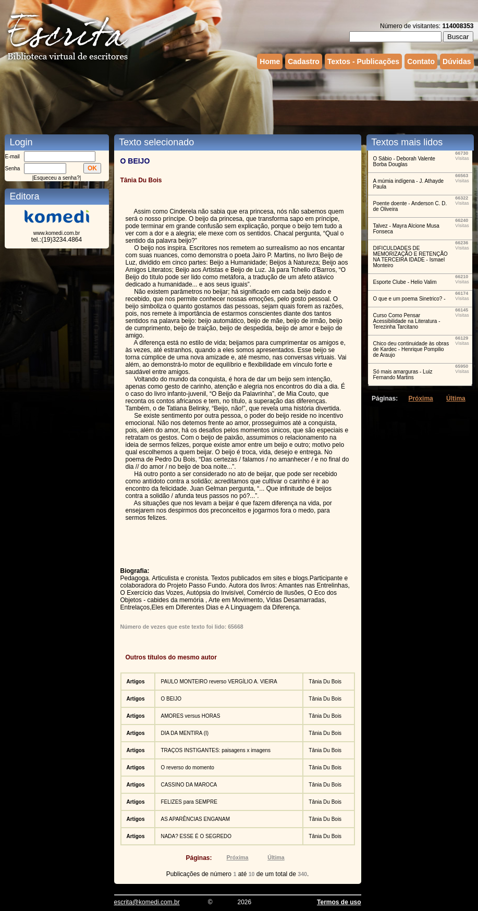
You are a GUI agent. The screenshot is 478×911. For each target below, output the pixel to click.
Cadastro (304, 61)
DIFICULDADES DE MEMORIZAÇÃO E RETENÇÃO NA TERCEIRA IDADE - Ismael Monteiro (410, 256)
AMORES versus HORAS (190, 716)
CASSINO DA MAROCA (189, 785)
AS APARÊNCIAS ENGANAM (195, 819)
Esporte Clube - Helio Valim (405, 282)
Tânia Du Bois (325, 681)
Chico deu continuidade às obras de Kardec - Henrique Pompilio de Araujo (411, 349)
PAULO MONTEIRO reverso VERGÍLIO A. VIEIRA (219, 681)
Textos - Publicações (363, 61)
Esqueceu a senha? (56, 178)
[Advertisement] (239, 100)
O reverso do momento (187, 767)
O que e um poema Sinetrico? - (409, 299)
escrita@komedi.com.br (147, 902)
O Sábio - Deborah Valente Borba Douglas (404, 161)
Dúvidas (457, 61)
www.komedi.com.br (56, 233)
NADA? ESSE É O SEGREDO (196, 836)
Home (270, 61)
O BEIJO (171, 699)
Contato (421, 61)
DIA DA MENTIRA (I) (185, 733)
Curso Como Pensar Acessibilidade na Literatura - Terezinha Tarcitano (406, 321)
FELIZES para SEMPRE (189, 802)
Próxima (237, 857)
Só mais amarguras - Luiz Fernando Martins (403, 374)
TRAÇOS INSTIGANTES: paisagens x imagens (216, 750)
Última (276, 857)
